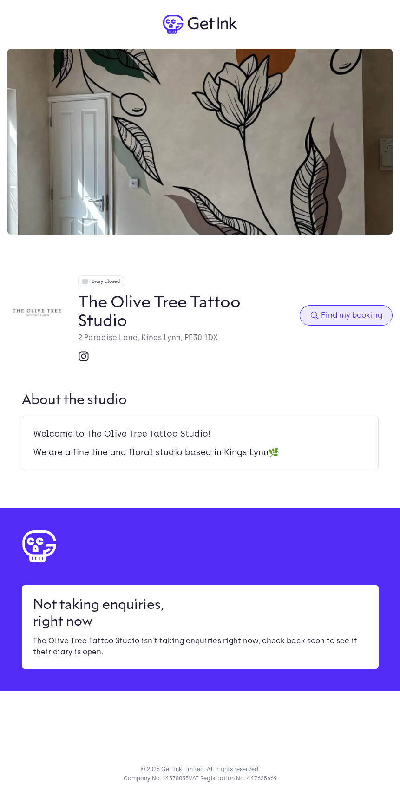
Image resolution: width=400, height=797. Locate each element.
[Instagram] (83, 356)
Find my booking (346, 315)
